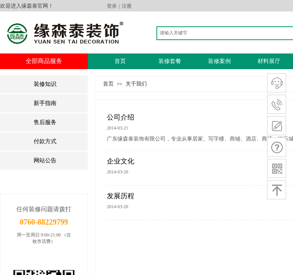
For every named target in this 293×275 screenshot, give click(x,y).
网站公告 (45, 160)
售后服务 (45, 122)
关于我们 (136, 84)
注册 (127, 6)
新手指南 (45, 103)
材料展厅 (269, 61)
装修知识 (45, 84)
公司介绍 (120, 117)
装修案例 (219, 61)
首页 (120, 61)
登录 (112, 6)
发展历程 (120, 196)
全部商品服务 (44, 61)
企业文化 (120, 161)
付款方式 (45, 141)
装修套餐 (169, 61)
